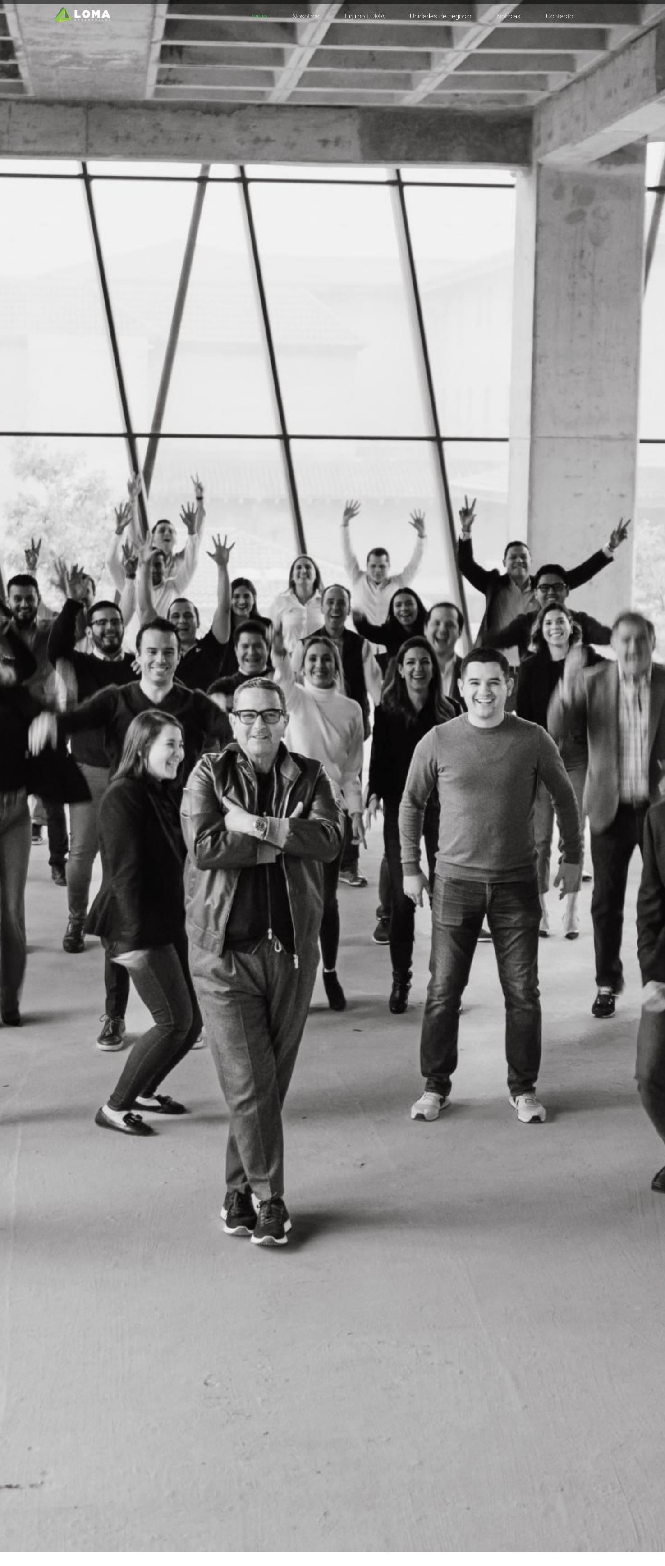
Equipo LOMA (365, 16)
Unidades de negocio (440, 16)
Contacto (559, 16)
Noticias (508, 16)
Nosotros (306, 16)
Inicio (259, 16)
